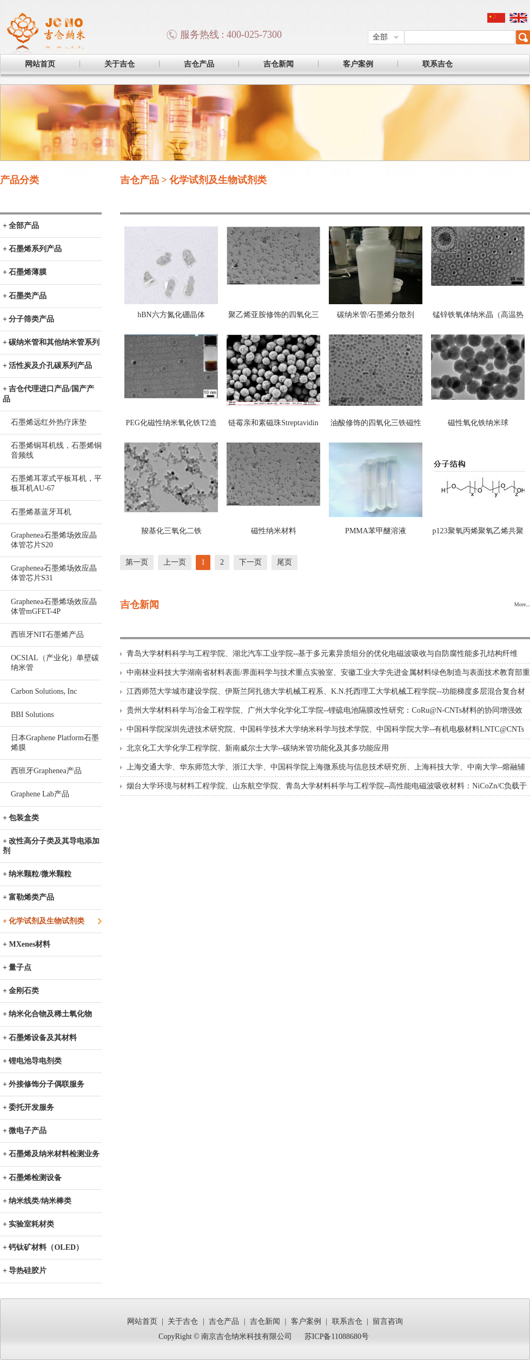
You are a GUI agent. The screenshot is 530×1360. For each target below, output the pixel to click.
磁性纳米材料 (273, 531)
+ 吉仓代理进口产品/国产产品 (48, 394)
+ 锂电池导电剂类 (32, 1061)
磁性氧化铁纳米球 (478, 423)
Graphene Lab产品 (40, 794)
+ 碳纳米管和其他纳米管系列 (51, 342)
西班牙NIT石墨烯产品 (47, 635)
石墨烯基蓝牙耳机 (41, 512)
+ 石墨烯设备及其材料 (40, 1038)
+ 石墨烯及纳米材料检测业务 (51, 1154)
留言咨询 (388, 1321)
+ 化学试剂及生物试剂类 (43, 921)
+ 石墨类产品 (25, 296)
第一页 (136, 562)
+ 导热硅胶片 (25, 1271)
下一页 (250, 562)
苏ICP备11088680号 (336, 1336)
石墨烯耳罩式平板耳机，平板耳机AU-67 (56, 483)
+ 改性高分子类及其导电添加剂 (51, 846)
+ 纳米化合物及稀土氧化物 (47, 1014)
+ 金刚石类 (21, 991)
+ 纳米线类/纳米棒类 (37, 1201)
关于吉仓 (119, 64)
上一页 (174, 562)
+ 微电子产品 (25, 1131)
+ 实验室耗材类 (28, 1224)
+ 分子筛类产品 (28, 319)
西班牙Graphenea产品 (46, 771)
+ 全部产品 (21, 226)
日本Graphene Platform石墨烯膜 (55, 743)
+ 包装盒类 (21, 818)
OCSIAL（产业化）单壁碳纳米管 (55, 663)
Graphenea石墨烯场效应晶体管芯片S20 (54, 540)
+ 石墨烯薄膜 (25, 272)
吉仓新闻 (278, 64)
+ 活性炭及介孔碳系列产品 (47, 365)
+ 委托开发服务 (28, 1107)
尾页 (284, 562)
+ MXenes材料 (26, 944)
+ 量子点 (17, 967)
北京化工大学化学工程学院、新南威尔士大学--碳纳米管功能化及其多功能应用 (258, 748)
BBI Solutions (32, 715)
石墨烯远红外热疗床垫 (49, 422)
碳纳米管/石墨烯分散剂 (376, 315)
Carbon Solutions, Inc (44, 691)
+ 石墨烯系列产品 (32, 249)
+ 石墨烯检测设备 (32, 1178)
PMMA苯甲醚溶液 (375, 531)
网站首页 (40, 64)
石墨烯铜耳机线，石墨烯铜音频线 (56, 450)
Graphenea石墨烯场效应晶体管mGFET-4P (54, 606)
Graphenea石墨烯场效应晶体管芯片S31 (54, 573)
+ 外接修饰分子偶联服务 (43, 1084)
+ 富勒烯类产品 (28, 897)
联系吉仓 (437, 64)
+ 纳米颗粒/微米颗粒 (37, 874)
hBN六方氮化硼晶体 (170, 315)
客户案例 (358, 64)
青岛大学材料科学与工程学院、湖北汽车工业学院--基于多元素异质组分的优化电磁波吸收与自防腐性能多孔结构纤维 (322, 653)
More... (522, 604)
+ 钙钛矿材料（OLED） (43, 1247)
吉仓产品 (199, 64)
